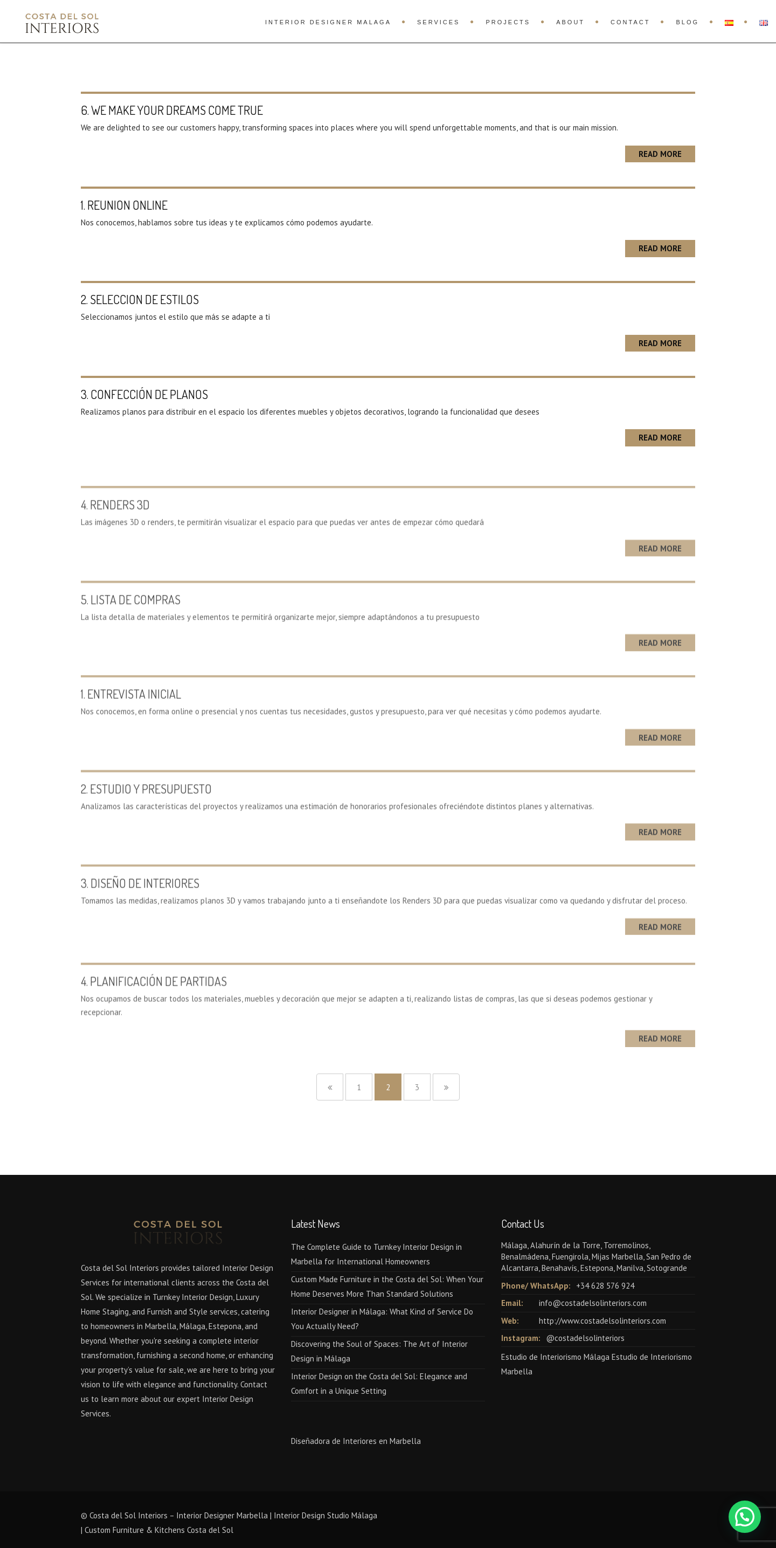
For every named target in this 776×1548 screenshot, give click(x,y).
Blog (687, 22)
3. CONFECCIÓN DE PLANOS (144, 394)
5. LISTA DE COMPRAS (131, 615)
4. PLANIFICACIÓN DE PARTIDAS (154, 1001)
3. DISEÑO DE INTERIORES (140, 899)
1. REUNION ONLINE (124, 204)
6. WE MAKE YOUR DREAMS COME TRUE (172, 110)
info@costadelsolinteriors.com (593, 1303)
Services (438, 22)
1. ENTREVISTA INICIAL (131, 710)
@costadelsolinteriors (585, 1338)
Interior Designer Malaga (328, 22)
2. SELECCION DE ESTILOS (140, 299)
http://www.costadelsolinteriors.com (602, 1321)
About (570, 22)
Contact (630, 22)
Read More (660, 154)
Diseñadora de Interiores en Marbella (356, 1441)
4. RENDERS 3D (115, 520)
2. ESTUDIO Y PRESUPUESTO (146, 805)
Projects (508, 22)
